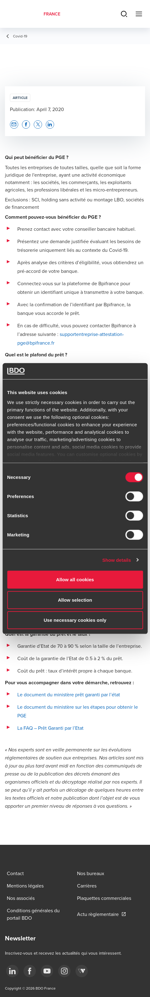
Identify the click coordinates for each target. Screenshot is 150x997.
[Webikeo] (81, 971)
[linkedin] (12, 971)
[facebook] (29, 971)
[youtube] (47, 971)
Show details (116, 559)
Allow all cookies (75, 579)
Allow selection (75, 599)
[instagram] (64, 971)
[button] (14, 124)
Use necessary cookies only (75, 620)
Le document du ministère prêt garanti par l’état (68, 694)
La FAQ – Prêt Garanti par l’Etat (50, 727)
